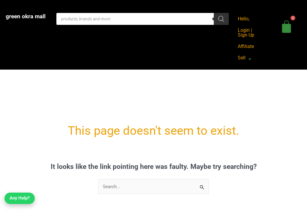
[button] (244, 58)
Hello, (243, 19)
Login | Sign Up (246, 32)
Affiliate (246, 46)
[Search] (221, 19)
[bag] (287, 25)
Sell (244, 58)
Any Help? (20, 203)
